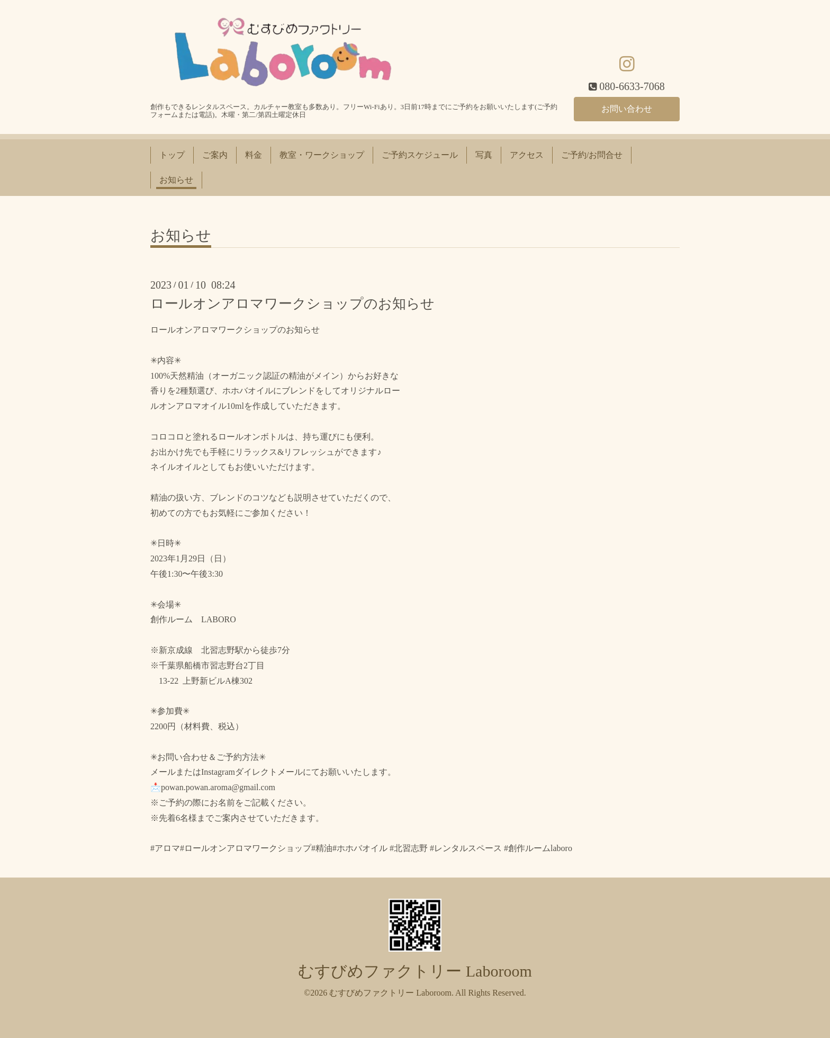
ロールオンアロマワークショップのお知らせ (292, 303)
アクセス (527, 154)
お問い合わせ (626, 108)
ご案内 (215, 154)
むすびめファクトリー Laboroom (414, 971)
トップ (172, 154)
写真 (483, 154)
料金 (253, 154)
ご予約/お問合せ (591, 154)
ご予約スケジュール (420, 154)
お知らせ (176, 179)
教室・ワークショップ (321, 154)
